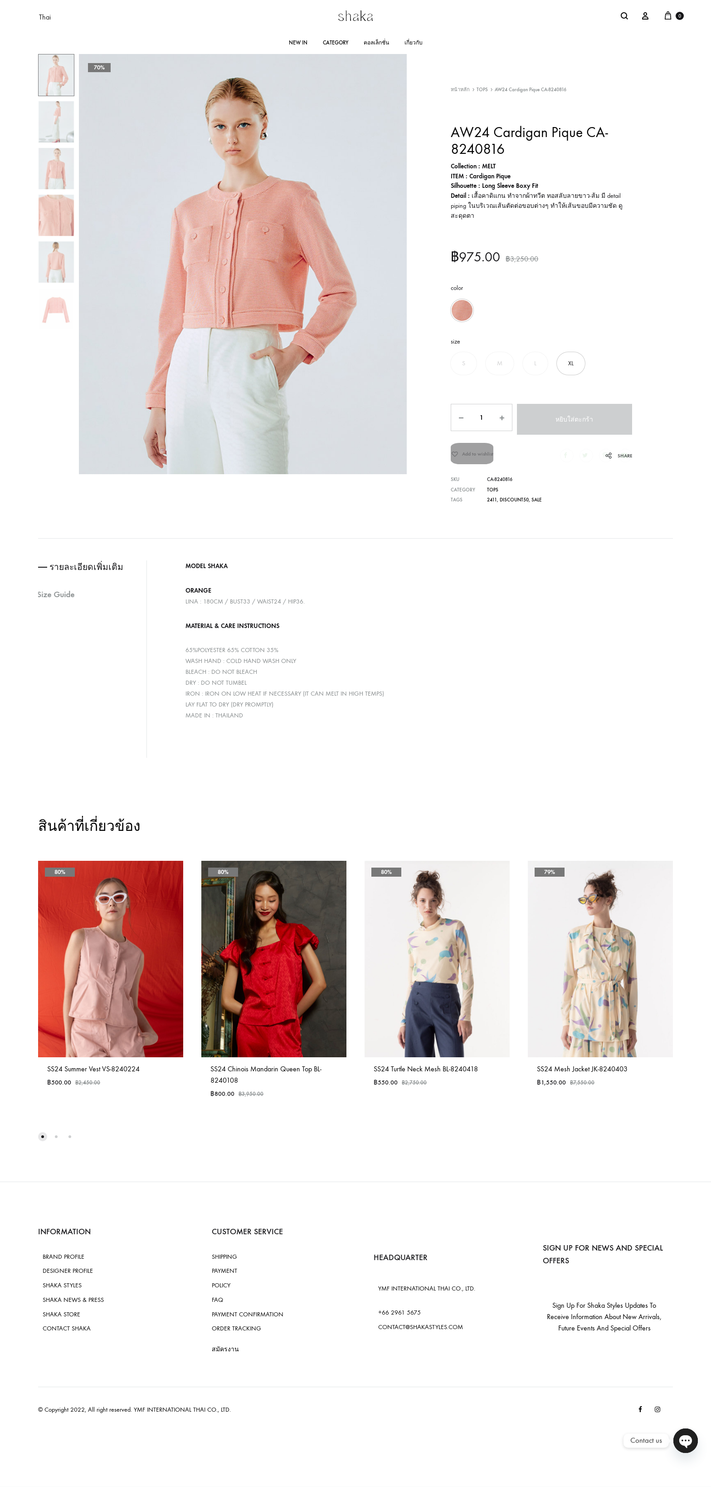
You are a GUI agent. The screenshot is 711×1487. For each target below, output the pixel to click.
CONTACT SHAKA (67, 1332)
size (455, 341)
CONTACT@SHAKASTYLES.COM (420, 1330)
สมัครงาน (225, 1353)
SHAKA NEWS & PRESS (73, 1303)
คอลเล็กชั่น (376, 42)
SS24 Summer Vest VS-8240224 (93, 1072)
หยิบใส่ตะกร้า (575, 418)
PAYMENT (224, 1274)
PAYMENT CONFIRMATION (247, 1317)
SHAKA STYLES (62, 1288)
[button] (462, 310)
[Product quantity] (480, 417)
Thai (45, 17)
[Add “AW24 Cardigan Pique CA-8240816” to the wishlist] (472, 455)
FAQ (217, 1303)
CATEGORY (335, 42)
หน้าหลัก (460, 90)
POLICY (221, 1288)
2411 (492, 504)
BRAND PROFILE (63, 1260)
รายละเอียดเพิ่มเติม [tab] (89, 570)
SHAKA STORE (61, 1317)
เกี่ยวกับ (413, 42)
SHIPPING (224, 1260)
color (457, 288)
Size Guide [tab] (58, 598)
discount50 (513, 504)
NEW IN (298, 42)
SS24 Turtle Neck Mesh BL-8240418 (426, 1072)
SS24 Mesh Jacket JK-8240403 (582, 1072)
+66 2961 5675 (399, 1316)
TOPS (482, 90)
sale (536, 504)
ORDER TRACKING (236, 1332)
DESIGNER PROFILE (68, 1274)
